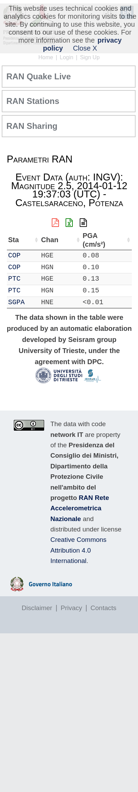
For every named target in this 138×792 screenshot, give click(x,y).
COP (14, 255)
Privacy (71, 607)
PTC (14, 278)
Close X (85, 48)
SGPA (16, 302)
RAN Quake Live (39, 76)
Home (45, 57)
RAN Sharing (32, 126)
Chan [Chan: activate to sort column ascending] (49, 240)
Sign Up (90, 57)
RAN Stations (33, 101)
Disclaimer (37, 607)
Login (66, 57)
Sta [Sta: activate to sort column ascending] (13, 240)
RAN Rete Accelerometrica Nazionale (79, 508)
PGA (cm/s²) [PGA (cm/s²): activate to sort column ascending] (94, 240)
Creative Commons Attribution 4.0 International (78, 550)
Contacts (103, 607)
